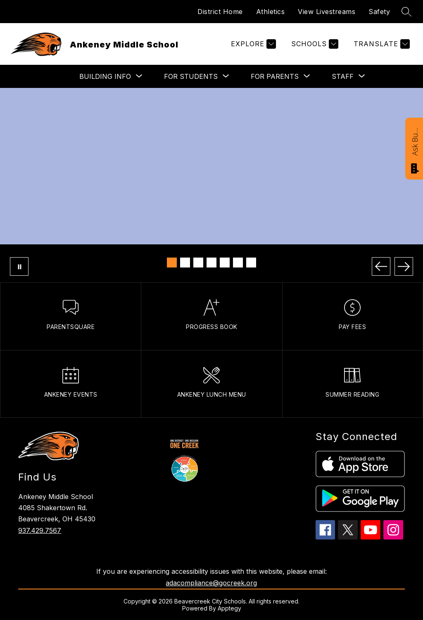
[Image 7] (251, 262)
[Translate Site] (381, 44)
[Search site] (406, 12)
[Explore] (252, 44)
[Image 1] (172, 262)
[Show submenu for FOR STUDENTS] (191, 76)
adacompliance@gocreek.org (211, 583)
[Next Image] (403, 266)
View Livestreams (326, 11)
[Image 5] (225, 262)
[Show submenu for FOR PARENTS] (275, 76)
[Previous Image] (381, 266)
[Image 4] (211, 262)
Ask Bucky (415, 141)
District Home (220, 11)
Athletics (270, 11)
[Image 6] (238, 262)
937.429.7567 (39, 530)
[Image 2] (185, 262)
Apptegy (229, 608)
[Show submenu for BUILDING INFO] (105, 76)
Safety (379, 11)
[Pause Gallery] (19, 266)
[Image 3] (198, 262)
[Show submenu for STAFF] (343, 76)
